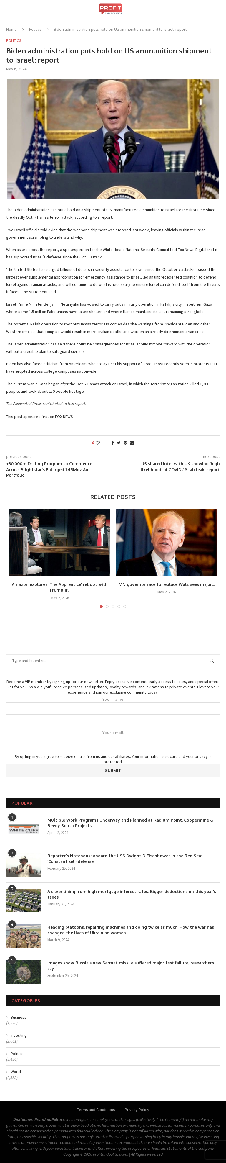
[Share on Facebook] (113, 442)
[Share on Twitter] (119, 442)
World (16, 1071)
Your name (113, 706)
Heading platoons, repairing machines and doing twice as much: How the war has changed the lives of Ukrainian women (130, 930)
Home (11, 29)
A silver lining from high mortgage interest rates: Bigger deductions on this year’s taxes (131, 894)
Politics (35, 29)
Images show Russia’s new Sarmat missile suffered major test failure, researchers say (130, 965)
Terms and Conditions (96, 1109)
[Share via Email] (132, 442)
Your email (113, 739)
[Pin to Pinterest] (125, 442)
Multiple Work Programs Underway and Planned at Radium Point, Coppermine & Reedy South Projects (130, 823)
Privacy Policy (137, 1109)
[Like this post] (102, 442)
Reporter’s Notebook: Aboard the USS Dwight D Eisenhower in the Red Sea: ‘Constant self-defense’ (124, 858)
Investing (19, 1035)
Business (18, 1017)
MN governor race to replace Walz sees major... (167, 584)
